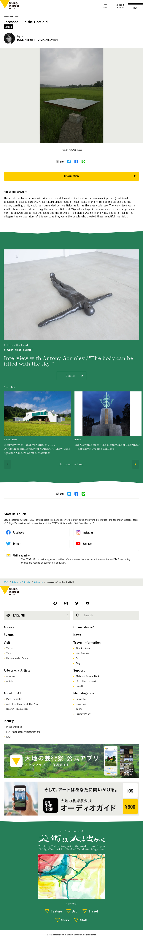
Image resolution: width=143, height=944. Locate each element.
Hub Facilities (83, 653)
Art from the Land (71, 464)
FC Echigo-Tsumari (86, 681)
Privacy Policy (83, 714)
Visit (7, 642)
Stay (78, 663)
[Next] (135, 464)
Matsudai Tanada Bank (87, 676)
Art (74, 911)
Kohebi (79, 686)
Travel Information (87, 642)
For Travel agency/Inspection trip (23, 732)
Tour (8, 653)
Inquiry (9, 720)
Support (79, 670)
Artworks (38, 582)
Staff (84, 920)
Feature (56, 911)
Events (9, 634)
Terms (79, 709)
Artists (9, 681)
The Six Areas (83, 648)
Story (65, 920)
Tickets (10, 648)
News (77, 634)
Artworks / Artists (12, 17)
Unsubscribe (82, 704)
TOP (6, 582)
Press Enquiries (14, 727)
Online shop (81, 627)
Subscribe (81, 699)
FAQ (8, 737)
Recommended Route (17, 658)
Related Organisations (17, 709)
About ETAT (12, 693)
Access (9, 627)
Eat (77, 658)
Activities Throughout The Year (22, 704)
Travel (93, 911)
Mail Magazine (83, 693)
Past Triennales (14, 699)
